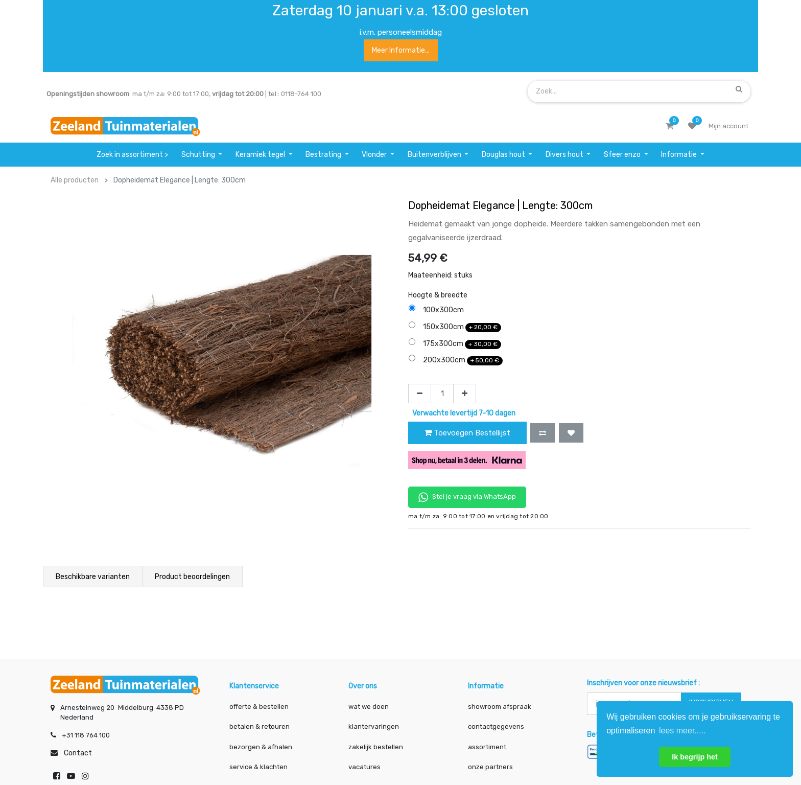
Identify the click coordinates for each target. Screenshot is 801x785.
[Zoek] (738, 89)
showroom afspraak (499, 706)
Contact (78, 753)
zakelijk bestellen (375, 747)
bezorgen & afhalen (260, 747)
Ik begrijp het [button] (695, 757)
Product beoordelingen (192, 576)
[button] (542, 433)
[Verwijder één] (419, 393)
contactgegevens (496, 726)
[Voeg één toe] (464, 393)
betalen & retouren (259, 726)
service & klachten (258, 767)
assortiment (487, 747)
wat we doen (368, 706)
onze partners (490, 767)
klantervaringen (373, 726)
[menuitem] (132, 155)
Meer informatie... (401, 50)
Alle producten (75, 180)
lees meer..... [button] (682, 730)
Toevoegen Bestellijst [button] (467, 432)
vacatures (364, 767)
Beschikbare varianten (93, 576)
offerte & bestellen (259, 706)
